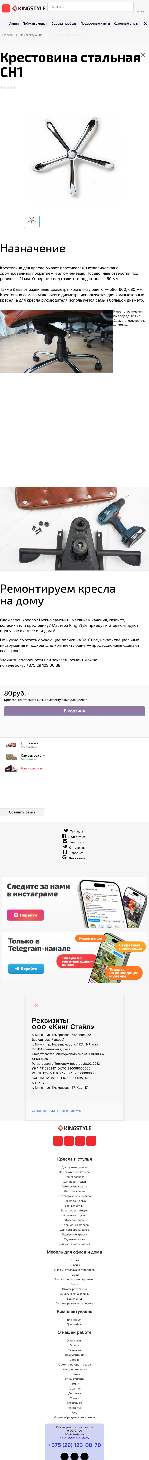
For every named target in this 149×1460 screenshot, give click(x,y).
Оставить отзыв (22, 813)
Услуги (74, 1399)
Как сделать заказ (74, 1370)
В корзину (74, 712)
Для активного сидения (74, 1245)
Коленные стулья (74, 1216)
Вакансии (74, 1351)
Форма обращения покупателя (74, 1418)
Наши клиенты (74, 1379)
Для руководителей (74, 1168)
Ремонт (74, 1384)
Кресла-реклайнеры (74, 1211)
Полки (74, 1285)
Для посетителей (74, 1182)
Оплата (74, 1346)
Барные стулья (74, 1206)
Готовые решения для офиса (74, 1304)
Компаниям (74, 1403)
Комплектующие (31, 34)
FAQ (74, 1413)
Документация (74, 1355)
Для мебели (74, 1325)
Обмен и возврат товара (74, 1365)
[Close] (37, 1004)
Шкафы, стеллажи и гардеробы (74, 1270)
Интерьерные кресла (74, 1225)
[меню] (6, 8)
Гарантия (75, 1389)
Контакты (74, 1408)
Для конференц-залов (74, 1230)
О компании (74, 1341)
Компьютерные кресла (74, 1173)
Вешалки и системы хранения (74, 1280)
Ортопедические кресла (74, 1197)
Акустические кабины (74, 1294)
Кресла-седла (74, 1221)
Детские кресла (74, 1192)
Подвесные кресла (74, 1235)
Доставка (74, 1394)
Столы (74, 1261)
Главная (7, 34)
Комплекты (74, 1299)
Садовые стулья (74, 1240)
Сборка (74, 1360)
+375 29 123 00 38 (43, 666)
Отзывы (75, 1375)
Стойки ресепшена (74, 1290)
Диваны (75, 1266)
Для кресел (74, 1320)
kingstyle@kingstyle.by (74, 1438)
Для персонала (74, 1177)
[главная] (29, 8)
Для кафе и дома (74, 1201)
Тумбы (74, 1275)
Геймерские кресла (74, 1187)
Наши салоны (31, 769)
